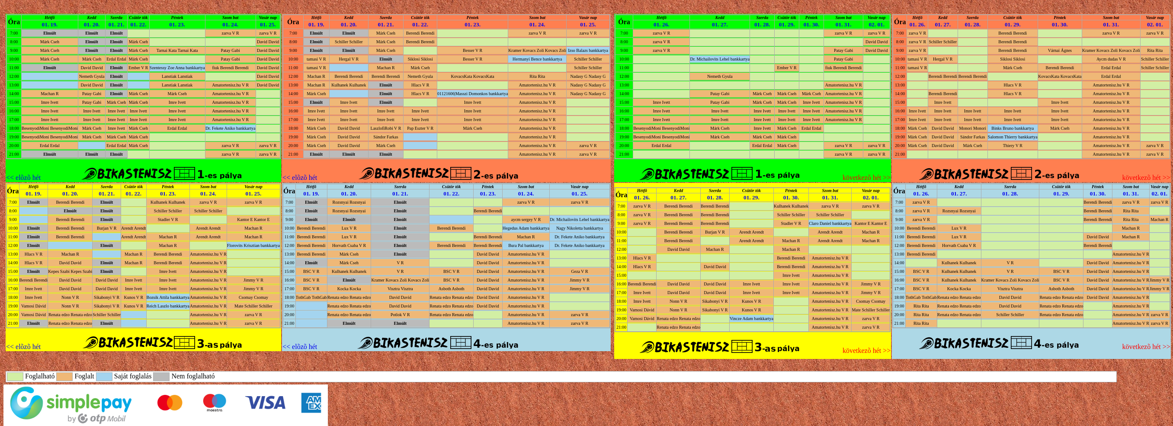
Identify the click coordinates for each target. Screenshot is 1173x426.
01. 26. (662, 24)
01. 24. (230, 24)
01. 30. (812, 24)
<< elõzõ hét (23, 177)
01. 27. (720, 24)
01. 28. (762, 24)
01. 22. (139, 24)
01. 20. (92, 24)
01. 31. (844, 24)
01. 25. (268, 24)
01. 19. (50, 24)
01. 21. (117, 24)
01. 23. (177, 24)
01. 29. (787, 24)
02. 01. (877, 24)
